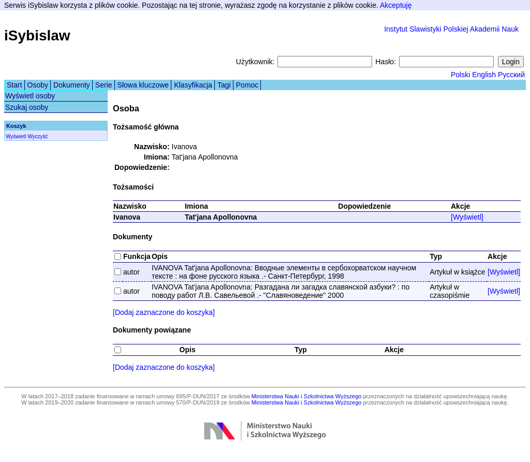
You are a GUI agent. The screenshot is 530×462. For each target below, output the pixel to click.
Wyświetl (16, 136)
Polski (460, 74)
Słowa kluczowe (143, 85)
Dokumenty (71, 85)
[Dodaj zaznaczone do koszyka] (164, 312)
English (484, 74)
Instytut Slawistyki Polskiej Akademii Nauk (451, 29)
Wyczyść (37, 136)
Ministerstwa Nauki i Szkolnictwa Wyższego (307, 396)
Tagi (224, 85)
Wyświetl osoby (30, 96)
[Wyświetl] (467, 217)
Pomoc (247, 85)
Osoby (37, 85)
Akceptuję (395, 5)
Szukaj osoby (26, 107)
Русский (511, 74)
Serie (103, 85)
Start (14, 85)
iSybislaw (37, 35)
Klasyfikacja (193, 85)
